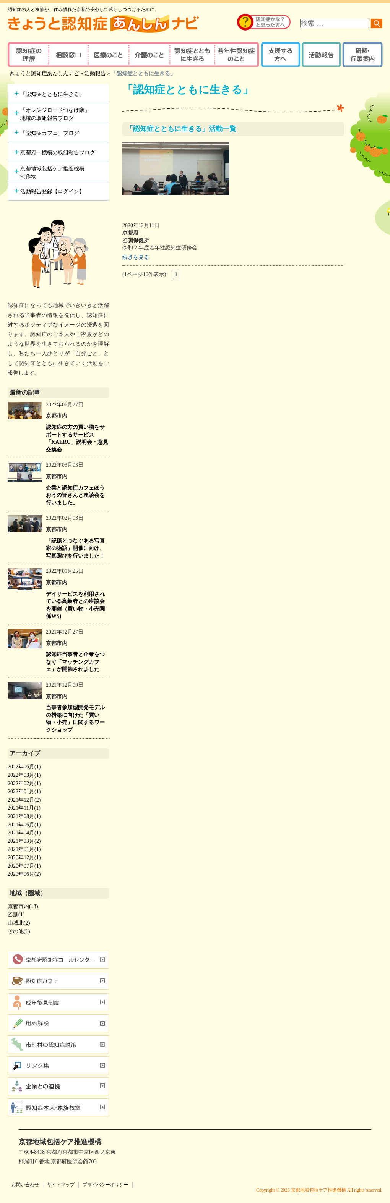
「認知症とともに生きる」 (52, 94)
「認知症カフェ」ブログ (49, 133)
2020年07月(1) (24, 866)
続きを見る (135, 257)
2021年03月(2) (24, 841)
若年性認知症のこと (237, 54)
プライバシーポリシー (105, 1184)
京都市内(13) (23, 906)
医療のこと (108, 54)
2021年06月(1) (24, 825)
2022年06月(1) (24, 767)
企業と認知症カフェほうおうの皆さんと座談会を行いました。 (75, 495)
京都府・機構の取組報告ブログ (57, 152)
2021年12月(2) (24, 800)
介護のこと (148, 54)
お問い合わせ (25, 1184)
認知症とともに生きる (191, 54)
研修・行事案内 (361, 54)
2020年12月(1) (24, 857)
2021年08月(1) (24, 816)
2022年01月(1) (24, 791)
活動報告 (320, 54)
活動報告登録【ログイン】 (52, 191)
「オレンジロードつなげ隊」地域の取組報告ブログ (55, 114)
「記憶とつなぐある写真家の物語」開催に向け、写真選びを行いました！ (75, 548)
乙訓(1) (16, 914)
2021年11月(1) (24, 808)
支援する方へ (280, 54)
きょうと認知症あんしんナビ (44, 73)
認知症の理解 (28, 54)
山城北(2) (19, 923)
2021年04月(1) (24, 833)
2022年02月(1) (24, 783)
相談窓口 (68, 54)
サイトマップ (61, 1184)
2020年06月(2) (24, 874)
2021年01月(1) (24, 849)
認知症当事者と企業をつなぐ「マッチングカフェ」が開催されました (75, 662)
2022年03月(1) (24, 775)
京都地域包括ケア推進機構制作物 (52, 172)
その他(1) (19, 931)
